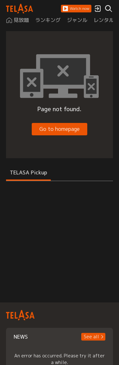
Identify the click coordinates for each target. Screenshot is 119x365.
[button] (76, 8)
